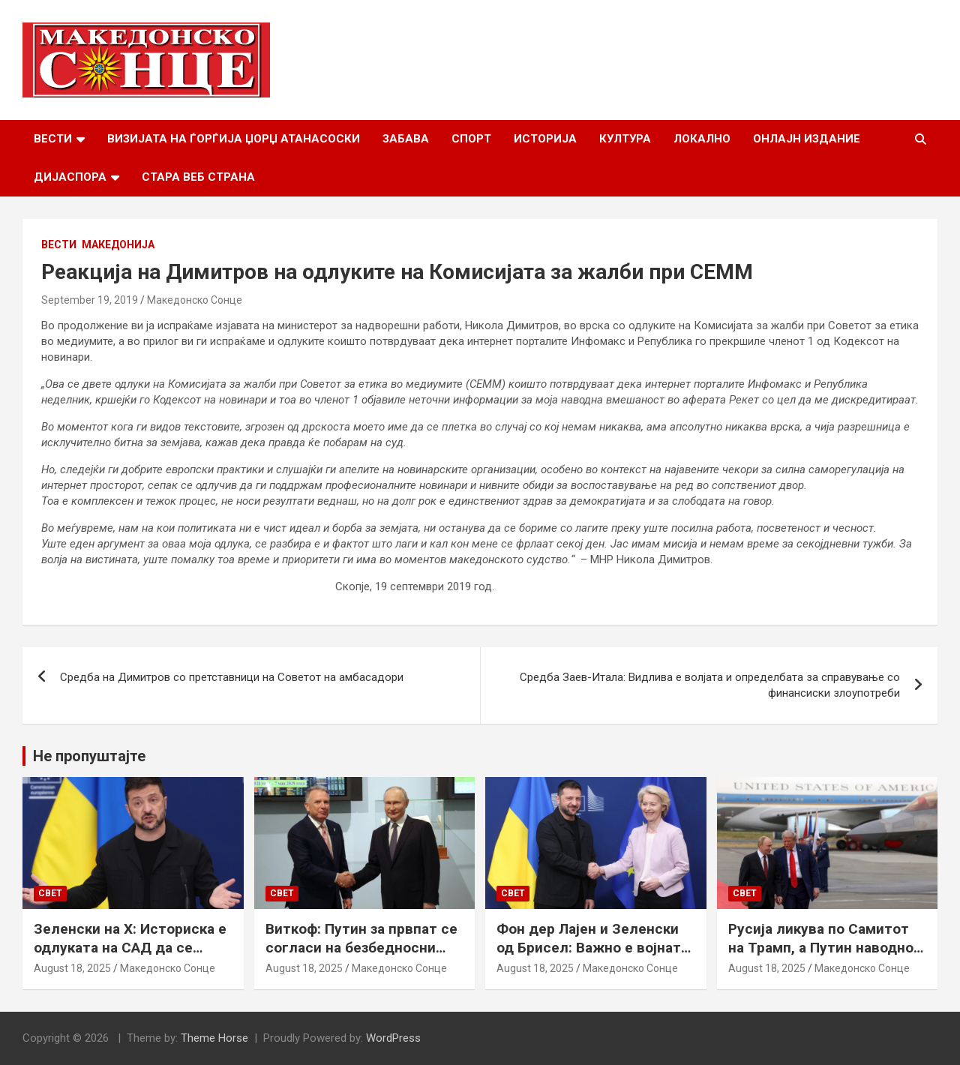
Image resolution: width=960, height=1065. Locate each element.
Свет (50, 893)
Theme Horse (214, 1038)
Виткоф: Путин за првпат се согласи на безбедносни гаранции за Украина (362, 947)
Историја (545, 139)
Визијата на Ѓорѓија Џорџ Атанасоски (233, 139)
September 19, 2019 (89, 300)
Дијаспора (70, 177)
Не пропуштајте (89, 756)
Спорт (471, 139)
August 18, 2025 (72, 968)
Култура (625, 139)
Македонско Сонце (194, 300)
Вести (53, 139)
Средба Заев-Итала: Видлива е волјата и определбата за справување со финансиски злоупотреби (710, 685)
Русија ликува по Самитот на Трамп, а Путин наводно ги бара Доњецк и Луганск (821, 947)
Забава (405, 139)
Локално (702, 139)
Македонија (118, 244)
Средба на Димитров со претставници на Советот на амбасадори (232, 677)
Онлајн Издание (806, 139)
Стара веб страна (198, 177)
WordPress (393, 1038)
